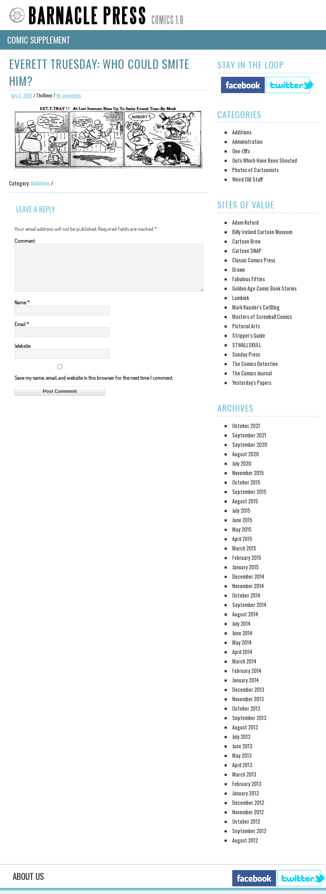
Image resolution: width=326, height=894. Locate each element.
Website (22, 354)
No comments (69, 95)
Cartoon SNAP (247, 250)
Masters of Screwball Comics (262, 316)
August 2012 (245, 840)
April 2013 (242, 765)
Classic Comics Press (253, 260)
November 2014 (248, 586)
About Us (28, 876)
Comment (24, 240)
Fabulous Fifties (248, 279)
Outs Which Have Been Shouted (264, 160)
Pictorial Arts (246, 326)
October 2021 (246, 425)
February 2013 (246, 783)
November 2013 (248, 699)
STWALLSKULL (246, 345)
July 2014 (241, 623)
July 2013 (241, 736)
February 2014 (247, 670)
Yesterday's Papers (251, 382)
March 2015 (244, 548)
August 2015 (245, 501)
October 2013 (246, 708)
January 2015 (245, 567)
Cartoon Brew (246, 241)
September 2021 (249, 435)
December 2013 (248, 689)
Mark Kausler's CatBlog (256, 307)
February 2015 (246, 557)
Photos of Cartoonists (255, 170)
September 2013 (249, 718)
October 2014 (246, 595)
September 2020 (249, 444)
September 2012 (249, 831)
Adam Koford (245, 222)
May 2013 (241, 755)
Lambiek (240, 298)
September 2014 (249, 604)
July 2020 (241, 463)
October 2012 (246, 821)
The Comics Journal (252, 373)
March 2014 (244, 661)
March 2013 (244, 774)
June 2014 (242, 633)
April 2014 (242, 652)
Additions (40, 183)
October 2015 (246, 482)
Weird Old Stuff (247, 179)
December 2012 (248, 802)
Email (21, 332)
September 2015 (249, 491)
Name (22, 311)
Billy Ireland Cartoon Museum (262, 232)
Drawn (238, 269)
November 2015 (248, 473)
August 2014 (245, 614)
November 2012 (248, 812)
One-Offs (241, 151)
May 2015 (241, 529)
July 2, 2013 (21, 95)
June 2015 (242, 520)
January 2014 (245, 680)
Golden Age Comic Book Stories (264, 288)
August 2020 (245, 454)
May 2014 (242, 642)
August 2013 (245, 727)
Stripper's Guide (248, 335)
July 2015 (241, 510)
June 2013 (242, 746)
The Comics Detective (255, 363)
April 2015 (242, 538)
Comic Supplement (38, 40)
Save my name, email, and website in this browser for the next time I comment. (93, 386)
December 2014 (248, 576)
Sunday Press (246, 354)
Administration (247, 141)
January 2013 (245, 793)
